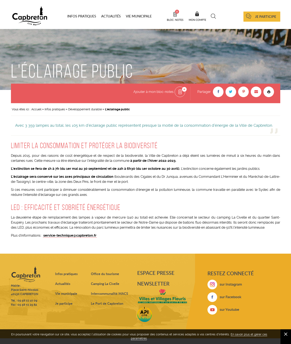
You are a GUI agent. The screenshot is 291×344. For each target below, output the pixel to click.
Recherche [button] (213, 16)
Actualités (62, 283)
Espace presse (155, 272)
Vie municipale (66, 293)
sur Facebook (230, 297)
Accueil (36, 109)
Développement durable (85, 109)
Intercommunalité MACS (109, 293)
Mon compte (197, 19)
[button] (218, 92)
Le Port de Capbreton (107, 303)
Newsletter (153, 283)
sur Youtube (229, 310)
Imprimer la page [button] (268, 92)
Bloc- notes (175, 15)
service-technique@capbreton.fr (69, 235)
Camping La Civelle (105, 283)
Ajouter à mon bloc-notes (153, 92)
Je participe (265, 16)
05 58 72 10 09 (27, 300)
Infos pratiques (55, 109)
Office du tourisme (105, 273)
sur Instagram (231, 284)
